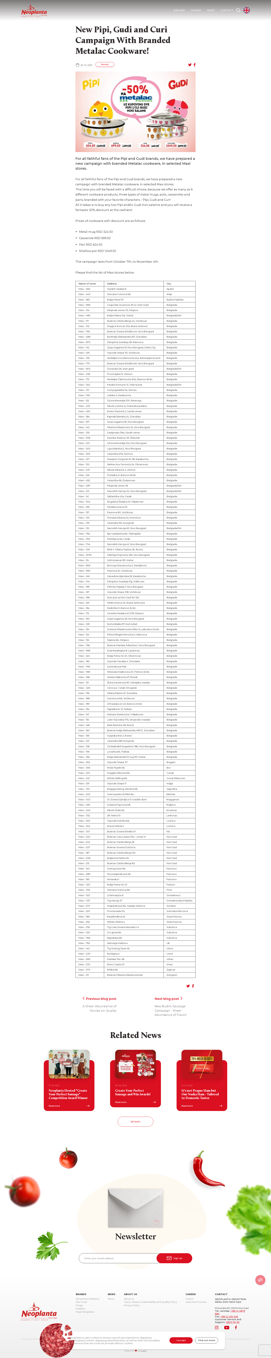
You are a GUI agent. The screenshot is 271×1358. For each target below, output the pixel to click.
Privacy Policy (132, 1305)
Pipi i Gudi (81, 1302)
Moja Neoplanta (85, 1312)
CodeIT (143, 1350)
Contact (227, 10)
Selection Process (196, 1302)
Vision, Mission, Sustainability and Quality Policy (150, 1302)
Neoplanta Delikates (87, 1299)
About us (129, 1299)
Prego (79, 1305)
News (211, 10)
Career (196, 10)
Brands (179, 10)
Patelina (80, 1309)
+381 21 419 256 (229, 1316)
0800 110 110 (233, 1322)
